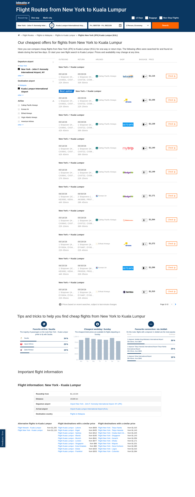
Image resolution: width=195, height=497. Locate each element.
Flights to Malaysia (77, 414)
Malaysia (23, 85)
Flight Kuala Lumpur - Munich (69, 438)
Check (172, 76)
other (21, 76)
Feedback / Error (2, 438)
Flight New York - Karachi (108, 438)
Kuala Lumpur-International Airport (34, 90)
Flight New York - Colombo (108, 451)
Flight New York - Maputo (108, 443)
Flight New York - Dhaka (107, 441)
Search (165, 25)
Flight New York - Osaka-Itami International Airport (113, 433)
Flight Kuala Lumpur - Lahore (69, 428)
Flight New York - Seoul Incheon (110, 446)
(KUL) (89, 409)
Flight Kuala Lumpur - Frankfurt (70, 451)
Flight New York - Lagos (107, 449)
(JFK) (96, 404)
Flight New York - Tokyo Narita (110, 428)
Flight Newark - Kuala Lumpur (29, 428)
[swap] (51, 25)
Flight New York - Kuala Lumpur (30, 430)
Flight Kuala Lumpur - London (69, 441)
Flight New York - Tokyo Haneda (110, 430)
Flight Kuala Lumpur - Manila (69, 436)
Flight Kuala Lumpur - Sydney (69, 433)
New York (23, 66)
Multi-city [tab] (47, 18)
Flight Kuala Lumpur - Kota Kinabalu (72, 446)
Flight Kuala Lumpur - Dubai (69, 449)
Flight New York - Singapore (109, 436)
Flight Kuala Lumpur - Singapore (70, 443)
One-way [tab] (35, 18)
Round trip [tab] (22, 18)
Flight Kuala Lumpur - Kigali (69, 430)
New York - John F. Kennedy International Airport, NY (34, 70)
